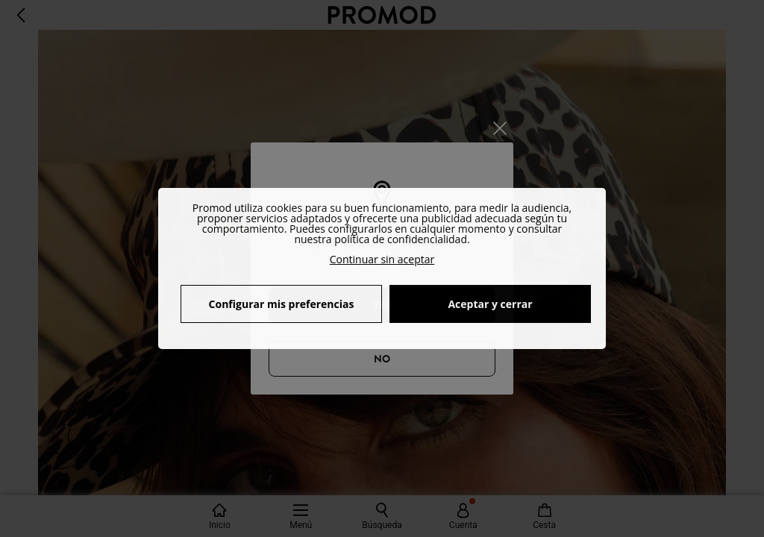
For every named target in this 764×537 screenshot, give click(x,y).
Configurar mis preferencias (281, 304)
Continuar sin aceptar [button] (382, 259)
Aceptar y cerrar (490, 304)
